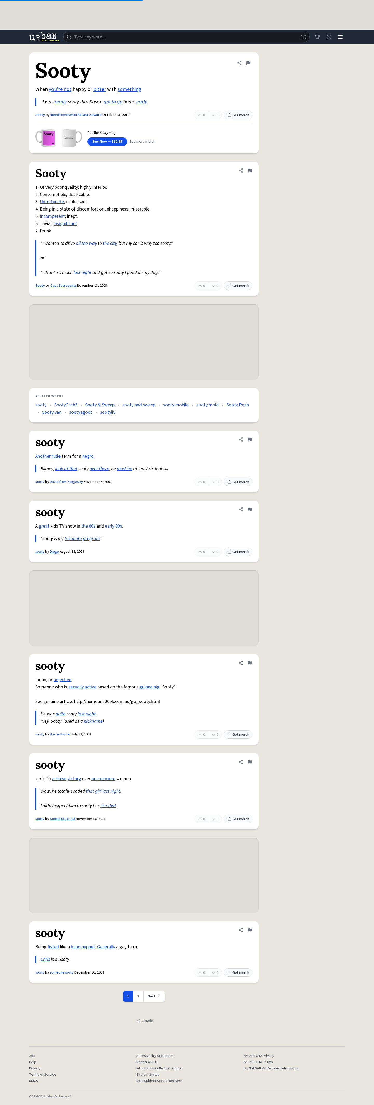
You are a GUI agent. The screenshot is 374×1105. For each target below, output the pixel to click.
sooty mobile (176, 405)
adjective (62, 679)
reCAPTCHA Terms (258, 1062)
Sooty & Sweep (100, 405)
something (129, 89)
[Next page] (154, 996)
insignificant (65, 223)
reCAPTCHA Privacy (259, 1055)
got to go (113, 102)
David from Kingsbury (66, 481)
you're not (60, 89)
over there (99, 468)
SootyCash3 (65, 405)
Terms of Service (42, 1074)
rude (56, 456)
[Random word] (303, 37)
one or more (103, 778)
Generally (106, 947)
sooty (40, 405)
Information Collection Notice (159, 1068)
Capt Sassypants (63, 285)
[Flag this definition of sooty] (250, 439)
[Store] (317, 37)
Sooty (40, 114)
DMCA (33, 1080)
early (141, 102)
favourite (73, 538)
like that (108, 806)
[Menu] (340, 37)
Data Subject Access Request (159, 1080)
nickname (93, 721)
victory (74, 778)
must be (124, 468)
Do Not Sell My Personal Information (271, 1068)
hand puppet (83, 947)
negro (88, 456)
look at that (66, 468)
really (61, 102)
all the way (86, 243)
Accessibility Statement (154, 1055)
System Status (147, 1074)
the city (110, 243)
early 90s (113, 526)
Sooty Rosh (237, 405)
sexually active (82, 687)
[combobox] (186, 37)
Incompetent (52, 216)
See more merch (142, 141)
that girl (93, 791)
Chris (45, 959)
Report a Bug (146, 1062)
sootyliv (107, 412)
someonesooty (62, 972)
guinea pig (149, 687)
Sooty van (51, 412)
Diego (54, 551)
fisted (53, 947)
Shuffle (144, 1020)
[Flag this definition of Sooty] (248, 63)
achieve (59, 778)
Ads (32, 1055)
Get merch (238, 115)
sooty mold (207, 405)
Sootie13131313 (62, 818)
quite (60, 714)
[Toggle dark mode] (328, 37)
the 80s (88, 526)
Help (32, 1062)
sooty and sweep (138, 405)
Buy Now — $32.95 (107, 141)
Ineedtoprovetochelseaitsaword (76, 114)
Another (43, 456)
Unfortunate (52, 202)
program (91, 538)
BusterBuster (60, 734)
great (44, 526)
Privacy (35, 1068)
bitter (99, 89)
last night (82, 272)
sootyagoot (80, 412)
